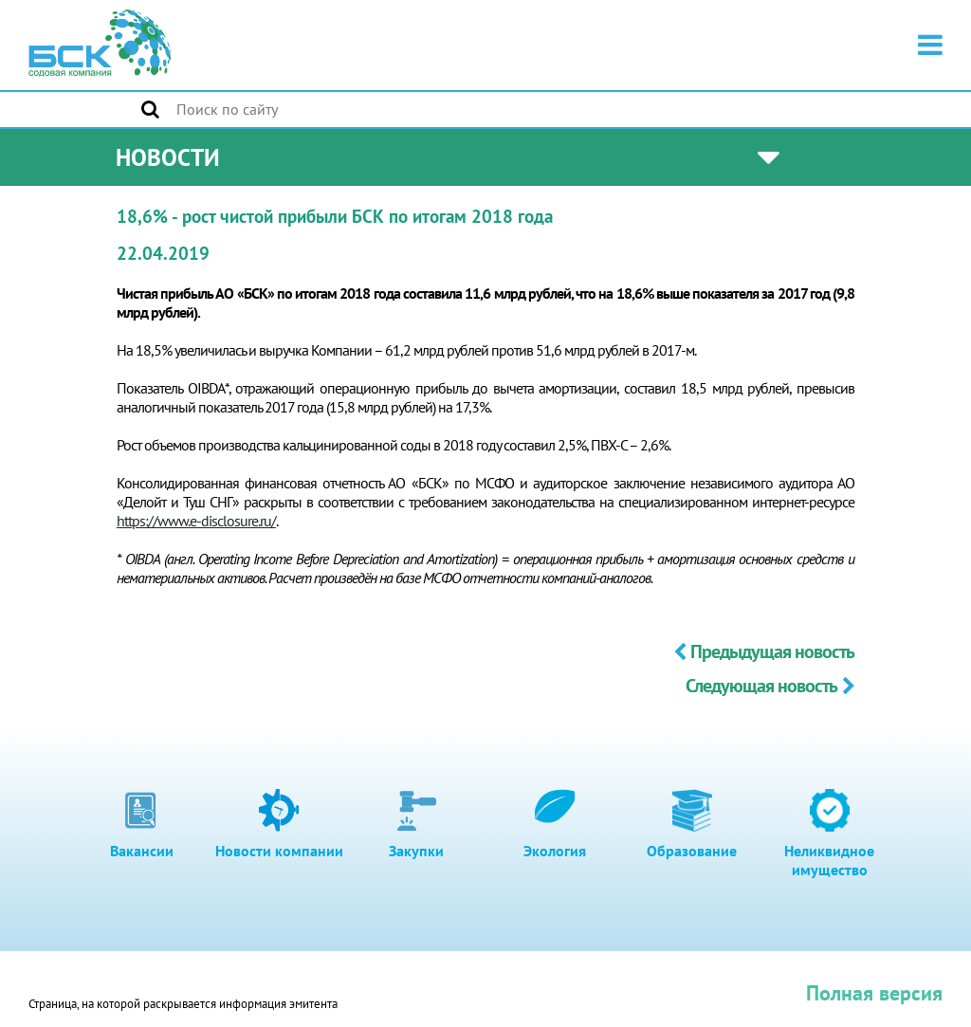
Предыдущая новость (763, 651)
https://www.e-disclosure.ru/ (196, 520)
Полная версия (874, 993)
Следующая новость (770, 685)
